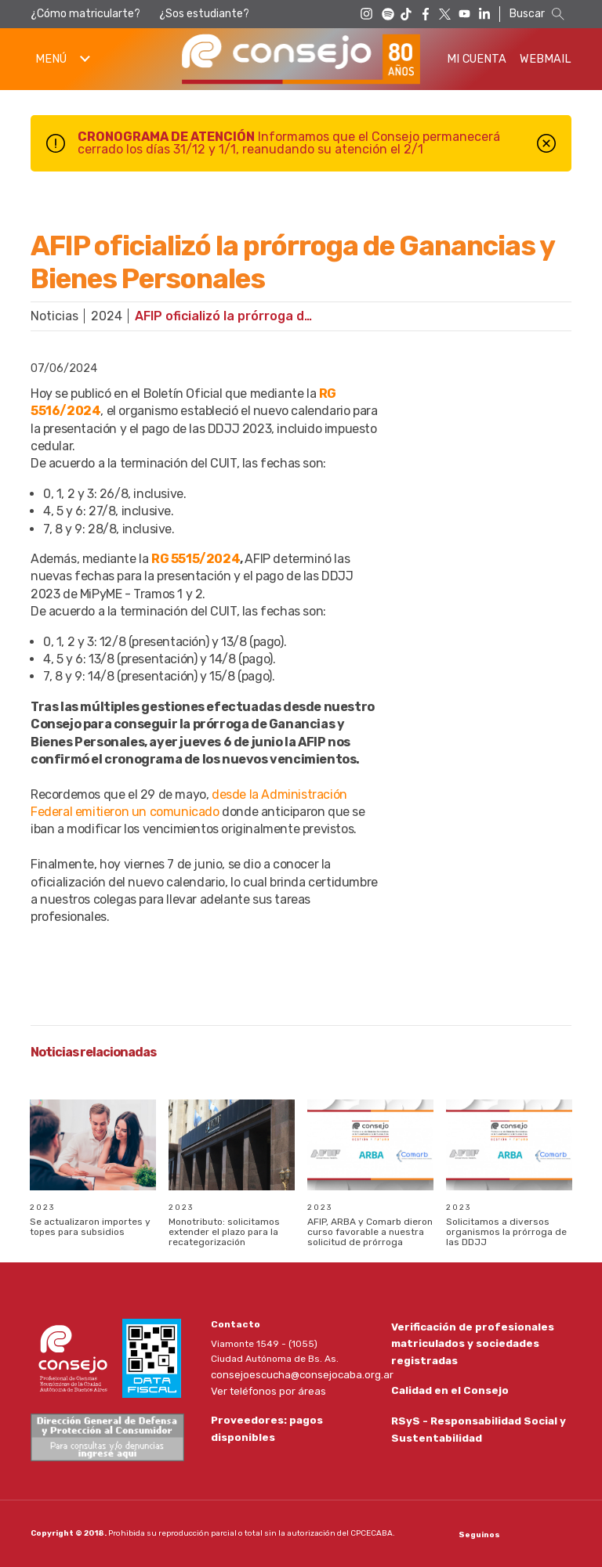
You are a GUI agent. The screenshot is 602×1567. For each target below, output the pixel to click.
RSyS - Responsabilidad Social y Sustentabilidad (473, 1431)
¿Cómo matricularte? (85, 13)
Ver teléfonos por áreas (264, 1388)
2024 (106, 316)
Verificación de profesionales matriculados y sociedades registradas (466, 1340)
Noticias (54, 316)
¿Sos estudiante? (204, 13)
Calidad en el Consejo (445, 1390)
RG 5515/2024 (195, 558)
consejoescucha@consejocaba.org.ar (295, 1373)
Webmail (545, 59)
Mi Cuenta (476, 59)
